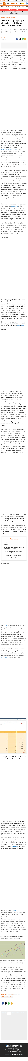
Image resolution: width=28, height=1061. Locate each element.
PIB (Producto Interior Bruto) (7, 996)
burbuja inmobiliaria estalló (9, 149)
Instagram (10, 1054)
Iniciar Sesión (27, 3)
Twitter (8, 1054)
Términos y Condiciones (11, 1050)
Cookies (20, 1050)
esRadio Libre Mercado (15, 6)
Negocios (23, 6)
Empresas (2, 6)
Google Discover (15, 1054)
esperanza (15, 846)
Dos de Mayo (8, 0)
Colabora (22, 3)
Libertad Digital (14, 1046)
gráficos (15, 910)
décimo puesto (5, 657)
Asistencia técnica (11, 1051)
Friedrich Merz (22, 0)
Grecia (6, 994)
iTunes (22, 1054)
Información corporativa (13, 1048)
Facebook (6, 1054)
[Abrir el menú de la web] (1, 3)
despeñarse (14, 206)
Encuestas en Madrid (15, 0)
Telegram (20, 1054)
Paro (19, 994)
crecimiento (20, 160)
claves (6, 626)
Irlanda (9, 994)
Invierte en (8, 6)
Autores (19, 1051)
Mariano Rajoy (14, 994)
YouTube (13, 1054)
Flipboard (17, 1054)
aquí (18, 325)
